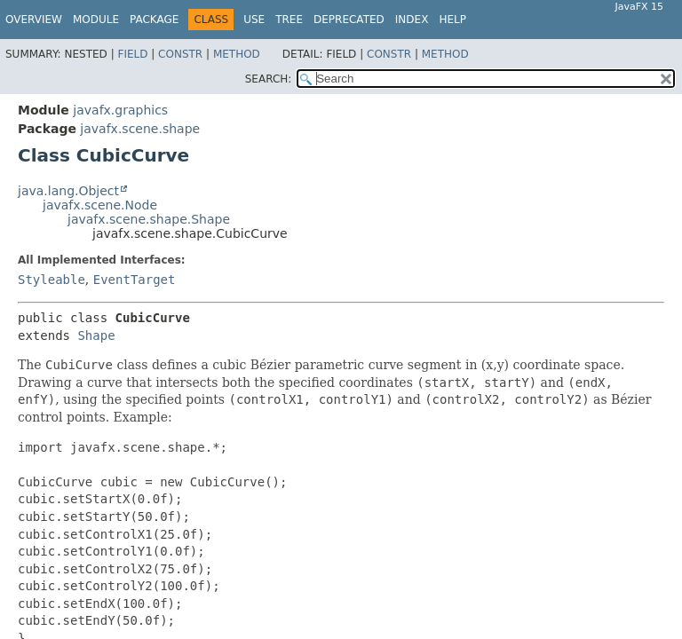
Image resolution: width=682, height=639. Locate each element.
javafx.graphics (120, 110)
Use (254, 19)
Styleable (51, 279)
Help (452, 19)
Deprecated (349, 19)
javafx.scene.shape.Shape (148, 219)
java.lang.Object (68, 191)
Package (154, 19)
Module (96, 19)
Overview (33, 19)
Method (236, 54)
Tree (289, 19)
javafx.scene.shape (140, 129)
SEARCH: (268, 79)
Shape (96, 335)
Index (412, 19)
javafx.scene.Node (100, 205)
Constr (180, 54)
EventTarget (134, 279)
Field (132, 54)
